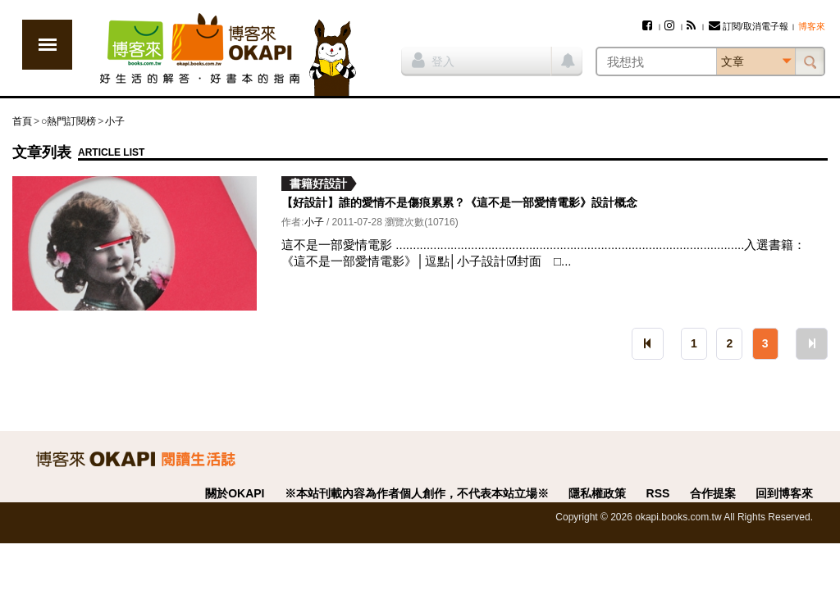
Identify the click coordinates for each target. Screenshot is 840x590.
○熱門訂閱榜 (68, 121)
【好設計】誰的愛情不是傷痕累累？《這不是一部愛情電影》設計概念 (459, 202)
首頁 (22, 121)
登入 (433, 60)
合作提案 (713, 493)
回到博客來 (784, 493)
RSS (658, 493)
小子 (115, 121)
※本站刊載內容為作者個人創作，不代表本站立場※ (417, 493)
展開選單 (47, 45)
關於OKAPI (234, 493)
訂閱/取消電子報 (748, 26)
